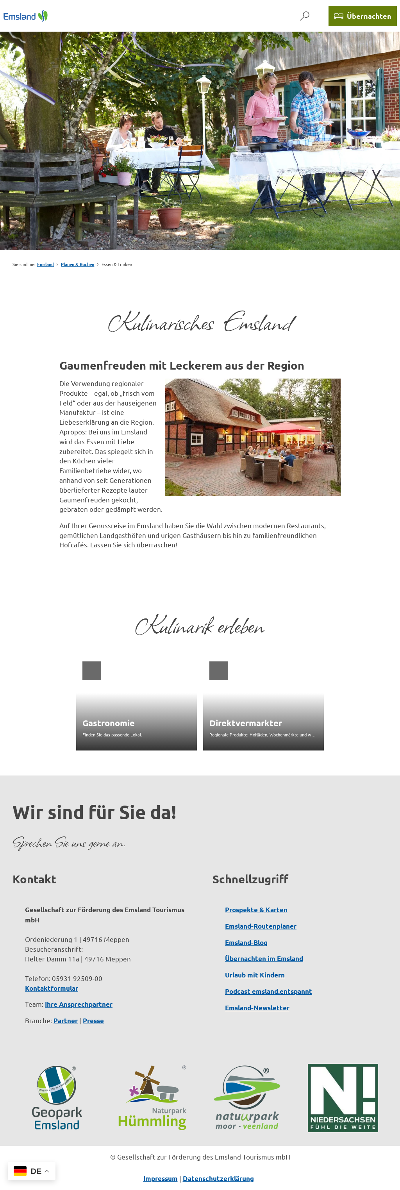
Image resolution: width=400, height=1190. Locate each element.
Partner (66, 1021)
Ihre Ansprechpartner (78, 1004)
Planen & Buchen (77, 264)
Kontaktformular (51, 988)
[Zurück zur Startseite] (25, 15)
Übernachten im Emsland (264, 958)
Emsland (45, 264)
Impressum (160, 1178)
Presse (93, 1021)
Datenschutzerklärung (218, 1178)
